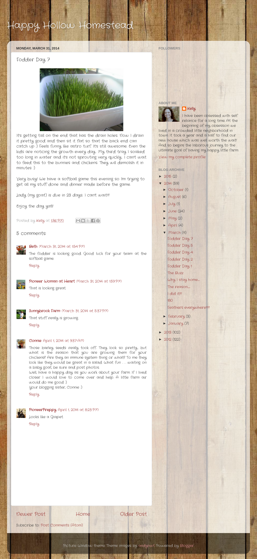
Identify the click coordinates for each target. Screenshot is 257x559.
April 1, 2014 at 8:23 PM (78, 409)
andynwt (146, 545)
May (173, 218)
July (172, 204)
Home (83, 514)
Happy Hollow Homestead (70, 25)
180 (170, 300)
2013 (168, 332)
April (173, 225)
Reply (34, 265)
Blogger (187, 545)
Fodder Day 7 (180, 238)
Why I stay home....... (183, 279)
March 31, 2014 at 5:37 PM (85, 311)
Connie (35, 340)
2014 (168, 183)
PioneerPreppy (42, 409)
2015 (168, 176)
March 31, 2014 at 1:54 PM (62, 246)
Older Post (133, 514)
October (176, 189)
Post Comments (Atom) (62, 525)
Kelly (191, 109)
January (176, 323)
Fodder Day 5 (180, 245)
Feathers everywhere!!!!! (188, 307)
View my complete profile (182, 157)
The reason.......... (178, 286)
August (175, 196)
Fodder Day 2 (180, 259)
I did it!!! (174, 293)
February (177, 316)
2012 (168, 339)
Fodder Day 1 (179, 266)
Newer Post (30, 514)
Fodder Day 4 (180, 252)
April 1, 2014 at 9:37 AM (63, 340)
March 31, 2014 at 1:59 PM (99, 281)
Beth (33, 246)
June (173, 211)
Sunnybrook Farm (44, 311)
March (175, 232)
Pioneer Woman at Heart (52, 281)
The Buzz (175, 273)
